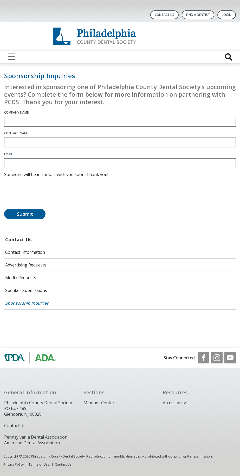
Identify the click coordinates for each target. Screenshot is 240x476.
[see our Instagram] (217, 357)
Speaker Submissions (26, 290)
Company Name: (16, 112)
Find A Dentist (198, 14)
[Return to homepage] (120, 36)
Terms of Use (39, 464)
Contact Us (164, 14)
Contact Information (25, 252)
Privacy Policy (13, 464)
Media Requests (20, 278)
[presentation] (43, 196)
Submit (25, 214)
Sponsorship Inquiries (27, 303)
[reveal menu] (11, 57)
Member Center (98, 403)
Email (8, 154)
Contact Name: (16, 133)
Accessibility (174, 403)
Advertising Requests (25, 265)
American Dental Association (32, 443)
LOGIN (226, 14)
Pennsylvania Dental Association (35, 437)
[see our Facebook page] (203, 357)
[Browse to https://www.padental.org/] (30, 357)
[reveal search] (228, 57)
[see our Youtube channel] (230, 357)
